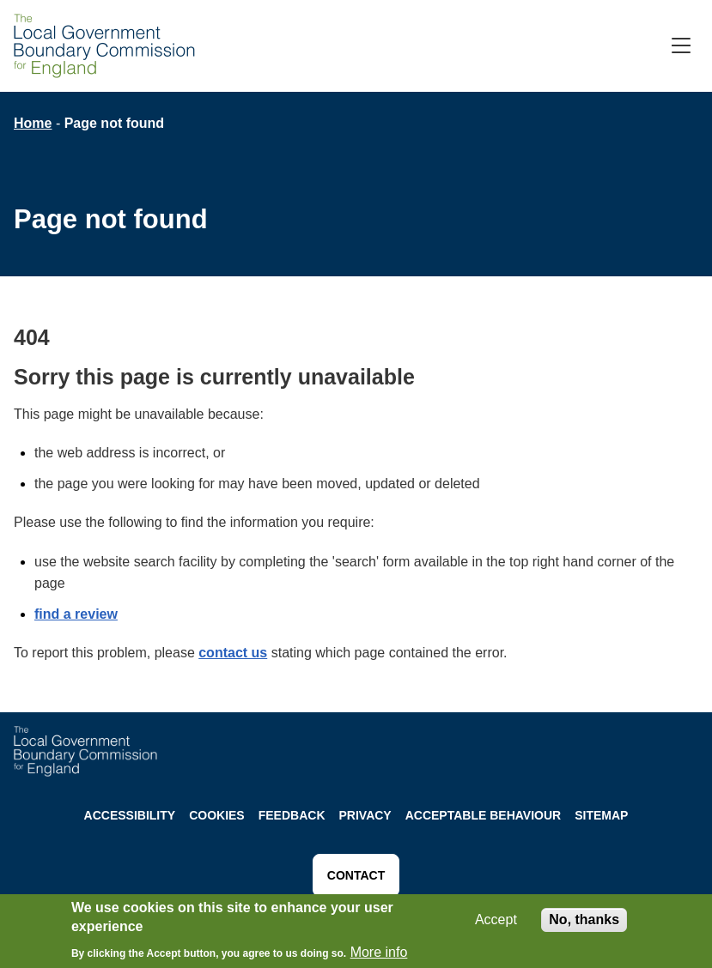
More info (379, 955)
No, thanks (584, 923)
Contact (356, 875)
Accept (496, 923)
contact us (232, 652)
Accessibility (130, 815)
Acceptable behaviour (483, 815)
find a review (76, 614)
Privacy (365, 815)
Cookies (217, 815)
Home (33, 123)
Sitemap (601, 815)
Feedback (292, 815)
